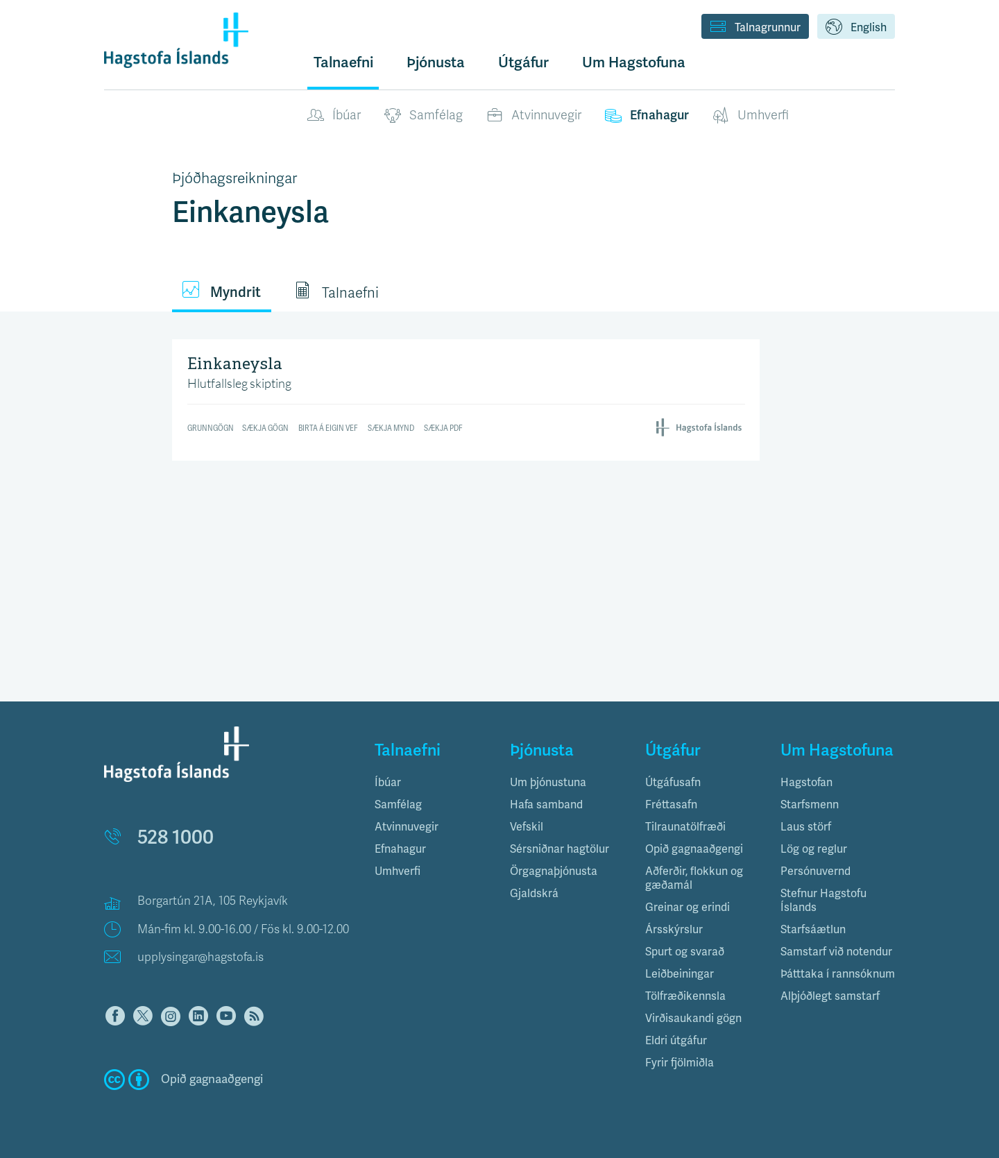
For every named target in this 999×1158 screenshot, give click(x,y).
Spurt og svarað (684, 952)
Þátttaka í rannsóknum (837, 974)
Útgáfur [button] (523, 62)
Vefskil (526, 827)
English (856, 28)
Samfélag (423, 116)
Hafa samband (546, 805)
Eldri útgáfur (676, 1041)
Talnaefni (343, 62)
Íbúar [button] (388, 783)
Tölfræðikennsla (685, 996)
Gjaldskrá (534, 894)
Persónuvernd (815, 871)
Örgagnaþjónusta (553, 871)
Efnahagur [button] (400, 849)
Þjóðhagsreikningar (234, 178)
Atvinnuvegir (533, 116)
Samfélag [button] (398, 805)
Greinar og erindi (687, 907)
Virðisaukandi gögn (693, 1018)
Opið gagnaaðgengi (694, 849)
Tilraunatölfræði (685, 827)
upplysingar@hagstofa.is (200, 957)
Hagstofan (806, 783)
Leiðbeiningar (679, 974)
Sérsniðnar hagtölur (559, 849)
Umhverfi (750, 116)
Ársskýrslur (674, 930)
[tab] (432, 783)
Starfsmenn (809, 805)
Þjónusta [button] (436, 62)
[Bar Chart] (466, 398)
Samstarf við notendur (836, 952)
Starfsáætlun (813, 930)
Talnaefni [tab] (336, 292)
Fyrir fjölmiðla (679, 1063)
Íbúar (334, 116)
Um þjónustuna (548, 783)
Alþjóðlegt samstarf (830, 996)
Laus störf (805, 827)
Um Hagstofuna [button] (633, 62)
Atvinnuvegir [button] (406, 827)
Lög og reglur (813, 849)
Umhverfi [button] (397, 871)
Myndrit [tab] (221, 291)
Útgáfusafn (673, 783)
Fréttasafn (671, 805)
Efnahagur (647, 116)
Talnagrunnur (755, 28)
